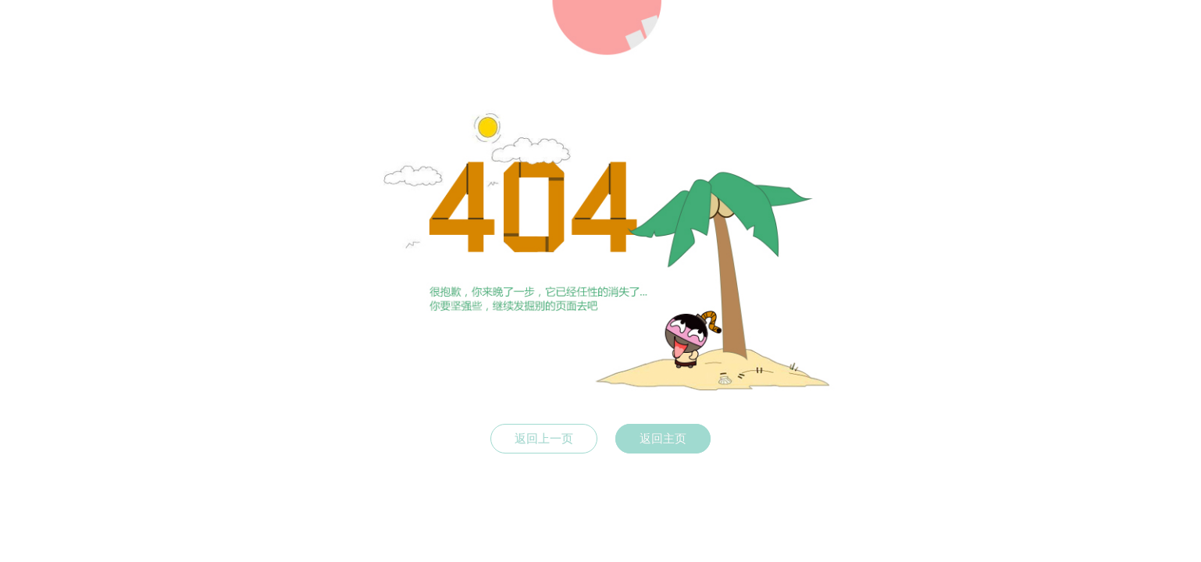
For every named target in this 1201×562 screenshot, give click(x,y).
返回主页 (663, 438)
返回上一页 (544, 438)
